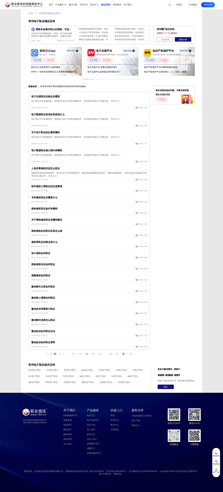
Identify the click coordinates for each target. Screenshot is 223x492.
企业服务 (193, 4)
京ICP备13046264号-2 (116, 471)
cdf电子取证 (121, 370)
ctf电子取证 (138, 370)
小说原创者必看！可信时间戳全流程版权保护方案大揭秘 (95, 36)
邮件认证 (91, 434)
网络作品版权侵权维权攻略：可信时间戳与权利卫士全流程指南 (95, 39)
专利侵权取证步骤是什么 (44, 197)
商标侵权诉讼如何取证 (43, 264)
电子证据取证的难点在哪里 (45, 96)
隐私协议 (118, 474)
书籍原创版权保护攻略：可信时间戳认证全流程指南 (131, 29)
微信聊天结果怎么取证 (43, 320)
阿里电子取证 (51, 382)
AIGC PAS (92, 439)
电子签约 (91, 429)
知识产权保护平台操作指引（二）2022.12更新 (165, 72)
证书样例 (141, 415)
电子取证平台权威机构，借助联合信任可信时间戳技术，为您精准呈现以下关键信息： (75, 101)
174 (86, 354)
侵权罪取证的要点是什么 (44, 242)
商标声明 (67, 434)
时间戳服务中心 (70, 415)
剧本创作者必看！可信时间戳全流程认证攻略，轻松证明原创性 (131, 36)
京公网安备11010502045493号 (143, 471)
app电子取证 (87, 370)
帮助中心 (135, 425)
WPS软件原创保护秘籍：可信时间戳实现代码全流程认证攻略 (131, 39)
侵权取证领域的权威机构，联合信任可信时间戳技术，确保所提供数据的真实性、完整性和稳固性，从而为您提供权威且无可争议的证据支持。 (89, 174)
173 (80, 354)
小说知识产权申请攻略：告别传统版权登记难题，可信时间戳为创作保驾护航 (95, 32)
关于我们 (128, 4)
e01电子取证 (34, 376)
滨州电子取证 (124, 382)
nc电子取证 (116, 376)
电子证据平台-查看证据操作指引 (102, 67)
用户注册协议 (105, 474)
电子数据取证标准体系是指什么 (48, 114)
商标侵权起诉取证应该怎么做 (46, 231)
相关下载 (135, 420)
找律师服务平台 (94, 453)
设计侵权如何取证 (40, 253)
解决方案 (73, 4)
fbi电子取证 (68, 376)
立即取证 (115, 429)
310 (110, 354)
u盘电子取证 (34, 382)
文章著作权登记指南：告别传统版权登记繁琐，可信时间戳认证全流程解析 (131, 32)
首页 (51, 4)
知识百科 (106, 4)
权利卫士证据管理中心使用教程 (45, 67)
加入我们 (67, 444)
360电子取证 (70, 370)
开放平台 (84, 4)
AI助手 (179, 4)
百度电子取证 (70, 382)
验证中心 (94, 4)
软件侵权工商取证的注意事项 (46, 186)
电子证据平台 (93, 420)
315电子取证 (52, 370)
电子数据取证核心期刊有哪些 (46, 150)
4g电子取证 (84, 376)
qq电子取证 (132, 376)
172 (73, 354)
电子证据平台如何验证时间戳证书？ (104, 72)
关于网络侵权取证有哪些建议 (46, 220)
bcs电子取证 (104, 370)
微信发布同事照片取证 (43, 309)
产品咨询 (165, 39)
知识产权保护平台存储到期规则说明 (160, 67)
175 (93, 354)
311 (117, 354)
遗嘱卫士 (91, 448)
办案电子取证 (106, 382)
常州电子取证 (34, 370)
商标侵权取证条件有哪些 (44, 208)
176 (99, 354)
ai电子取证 (101, 376)
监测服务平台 (93, 443)
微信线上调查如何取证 (43, 298)
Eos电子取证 (52, 376)
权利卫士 (91, 415)
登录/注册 (208, 4)
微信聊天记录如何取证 (43, 286)
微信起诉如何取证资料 (43, 342)
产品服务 (59, 4)
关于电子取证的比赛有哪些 (45, 132)
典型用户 (67, 429)
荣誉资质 (67, 420)
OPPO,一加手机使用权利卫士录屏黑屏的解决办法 (54, 72)
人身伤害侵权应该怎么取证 (45, 168)
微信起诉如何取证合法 (43, 331)
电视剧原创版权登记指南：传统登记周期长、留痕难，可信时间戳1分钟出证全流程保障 (95, 29)
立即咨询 (161, 99)
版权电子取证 (88, 382)
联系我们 (67, 425)
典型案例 (117, 4)
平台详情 (37, 60)
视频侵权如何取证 (40, 275)
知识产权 (91, 425)
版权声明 (67, 439)
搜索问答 (183, 39)
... (68, 354)
